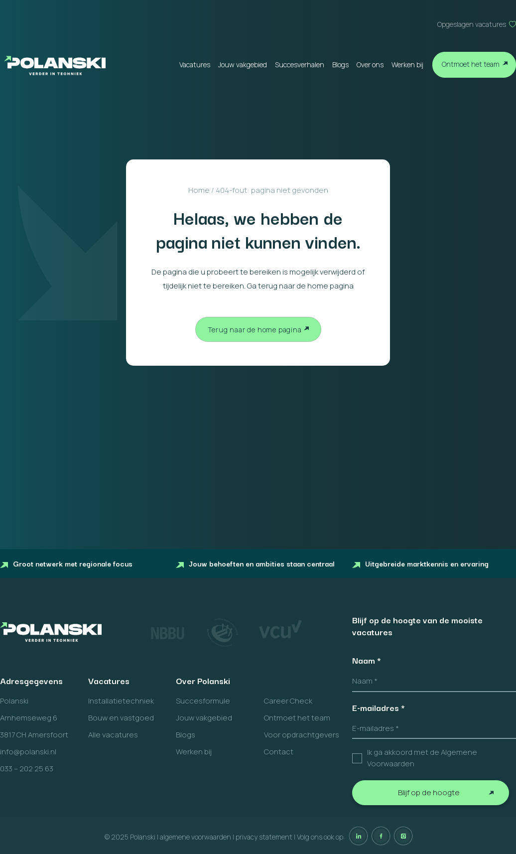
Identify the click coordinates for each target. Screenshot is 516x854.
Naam (366, 660)
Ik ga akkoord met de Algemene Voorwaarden (422, 758)
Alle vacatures (113, 734)
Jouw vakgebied (242, 64)
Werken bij (407, 64)
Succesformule (203, 701)
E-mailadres (378, 707)
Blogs (340, 64)
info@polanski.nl (28, 751)
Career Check (288, 701)
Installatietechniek (121, 701)
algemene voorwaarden (195, 837)
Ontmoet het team (471, 64)
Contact (278, 751)
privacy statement (264, 837)
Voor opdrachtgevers (301, 734)
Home (199, 190)
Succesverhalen (299, 64)
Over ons (370, 64)
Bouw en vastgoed (121, 717)
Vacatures (194, 64)
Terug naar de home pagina (255, 329)
